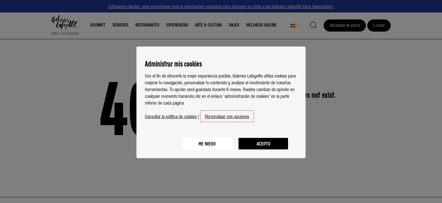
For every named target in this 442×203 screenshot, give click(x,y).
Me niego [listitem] (207, 142)
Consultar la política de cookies (171, 115)
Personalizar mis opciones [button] (227, 115)
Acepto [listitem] (263, 142)
